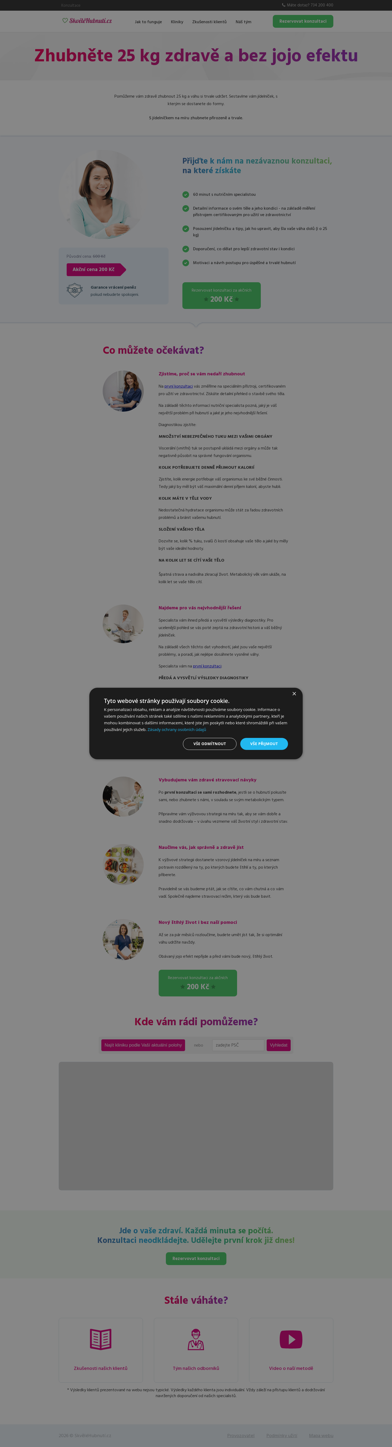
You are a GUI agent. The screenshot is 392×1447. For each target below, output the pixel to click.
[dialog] (196, 723)
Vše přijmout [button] (264, 743)
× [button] (294, 694)
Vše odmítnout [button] (209, 743)
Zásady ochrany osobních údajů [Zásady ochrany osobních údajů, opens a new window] (177, 729)
